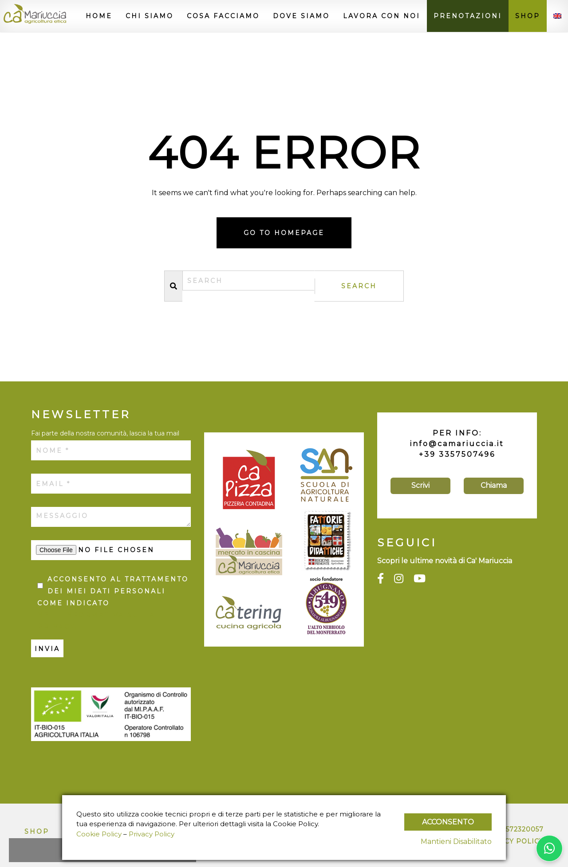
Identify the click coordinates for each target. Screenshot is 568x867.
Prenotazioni (468, 16)
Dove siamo (301, 16)
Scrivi (420, 485)
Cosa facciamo (223, 16)
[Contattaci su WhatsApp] (549, 848)
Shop (527, 16)
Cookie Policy (99, 834)
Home (99, 16)
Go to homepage (284, 233)
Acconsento (448, 822)
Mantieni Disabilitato (456, 841)
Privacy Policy (513, 841)
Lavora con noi (381, 16)
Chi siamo (150, 16)
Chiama (494, 485)
